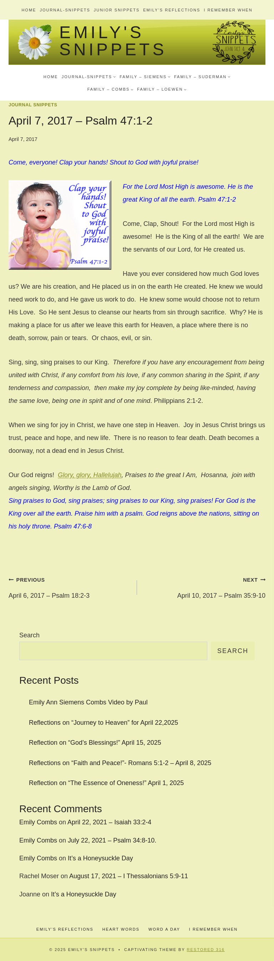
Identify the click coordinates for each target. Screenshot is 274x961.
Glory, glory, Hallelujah (89, 475)
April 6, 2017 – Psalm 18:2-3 (70, 586)
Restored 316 (206, 949)
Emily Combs (38, 822)
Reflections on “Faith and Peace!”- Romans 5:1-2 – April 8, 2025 (120, 763)
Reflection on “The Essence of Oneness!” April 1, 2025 (106, 782)
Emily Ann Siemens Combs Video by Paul (88, 702)
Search (29, 635)
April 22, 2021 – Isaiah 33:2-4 (109, 822)
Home (28, 10)
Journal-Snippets (65, 10)
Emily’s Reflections (171, 10)
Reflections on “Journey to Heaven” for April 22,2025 (103, 722)
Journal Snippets (33, 104)
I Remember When (228, 10)
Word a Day (164, 929)
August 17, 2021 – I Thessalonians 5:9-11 (128, 876)
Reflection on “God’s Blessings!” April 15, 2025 (95, 742)
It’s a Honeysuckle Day (100, 858)
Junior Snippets (116, 10)
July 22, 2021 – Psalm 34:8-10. (112, 840)
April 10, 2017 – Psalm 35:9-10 (204, 586)
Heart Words (120, 929)
